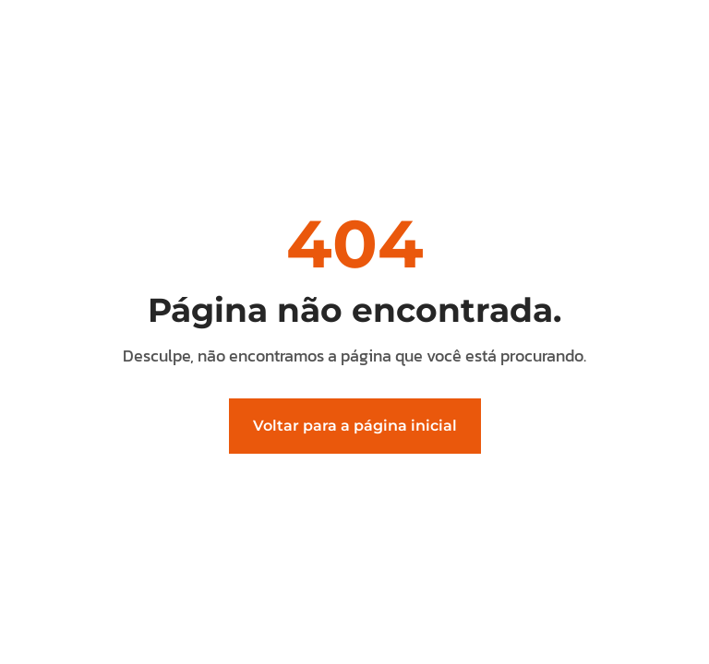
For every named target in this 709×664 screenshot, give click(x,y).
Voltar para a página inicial (355, 425)
